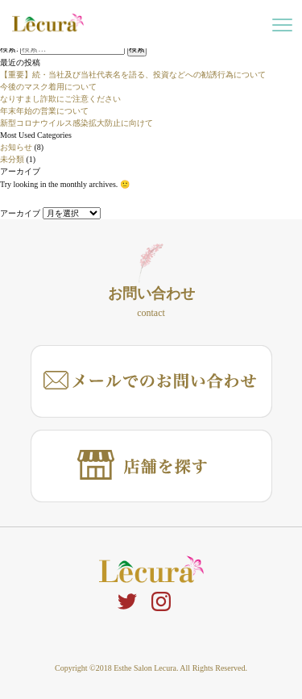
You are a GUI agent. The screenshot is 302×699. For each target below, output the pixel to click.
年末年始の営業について (44, 110)
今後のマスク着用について (48, 86)
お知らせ (16, 147)
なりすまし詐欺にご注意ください (60, 98)
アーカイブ (20, 213)
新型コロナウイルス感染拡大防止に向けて (76, 123)
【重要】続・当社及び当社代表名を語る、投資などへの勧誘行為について (133, 74)
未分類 (12, 159)
